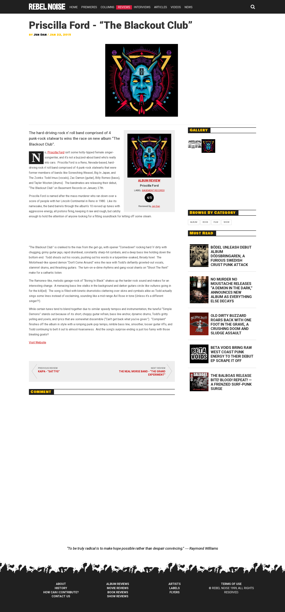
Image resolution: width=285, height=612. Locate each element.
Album (193, 222)
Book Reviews (117, 592)
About (61, 584)
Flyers (175, 592)
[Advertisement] (222, 180)
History (61, 588)
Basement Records (153, 190)
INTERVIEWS (142, 7)
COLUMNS (107, 7)
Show (226, 222)
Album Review (149, 180)
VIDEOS (176, 7)
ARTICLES (160, 7)
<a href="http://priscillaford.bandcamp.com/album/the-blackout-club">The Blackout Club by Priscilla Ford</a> (102, 233)
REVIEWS (124, 7)
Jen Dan (40, 35)
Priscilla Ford (55, 152)
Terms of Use (231, 584)
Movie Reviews (118, 588)
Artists (174, 584)
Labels (174, 588)
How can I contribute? (61, 592)
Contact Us (61, 596)
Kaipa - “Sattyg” (49, 371)
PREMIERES (89, 7)
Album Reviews (117, 584)
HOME (73, 7)
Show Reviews (117, 596)
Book (205, 222)
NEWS (188, 7)
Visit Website (37, 342)
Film (216, 222)
